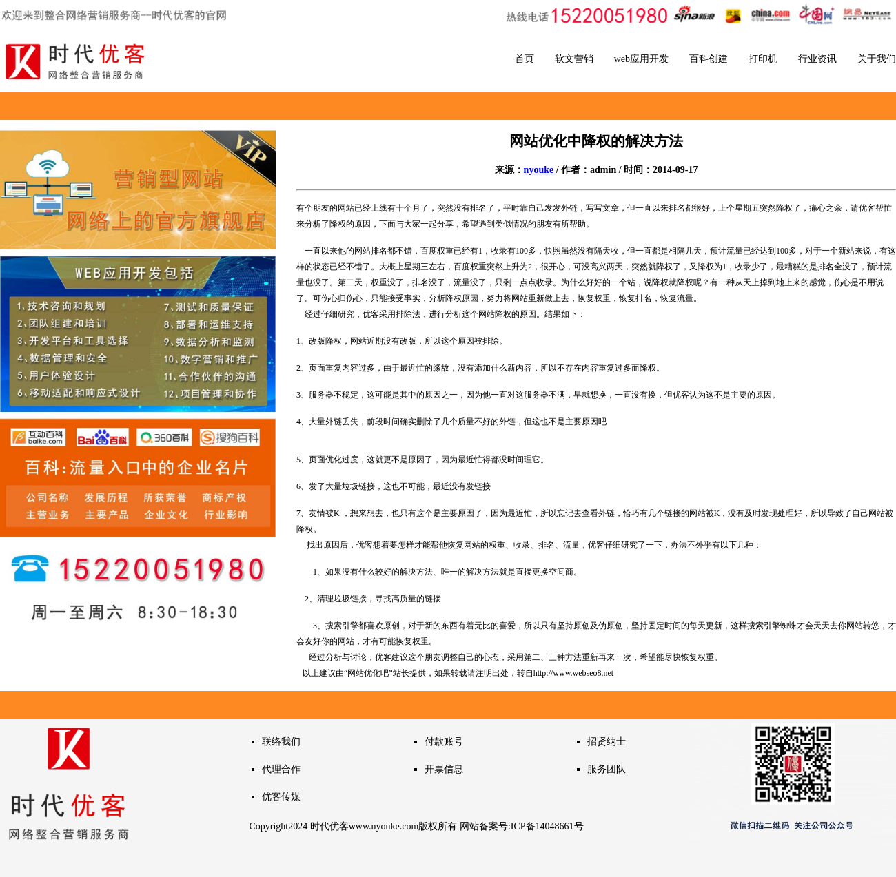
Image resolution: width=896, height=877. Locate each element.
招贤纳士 (606, 741)
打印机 (763, 59)
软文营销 (574, 59)
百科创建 (708, 59)
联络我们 (281, 741)
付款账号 (444, 741)
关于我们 (876, 59)
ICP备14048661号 (547, 826)
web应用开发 (641, 59)
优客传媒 (281, 797)
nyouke (540, 170)
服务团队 (606, 769)
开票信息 (444, 769)
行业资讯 (817, 59)
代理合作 (281, 769)
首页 (524, 59)
